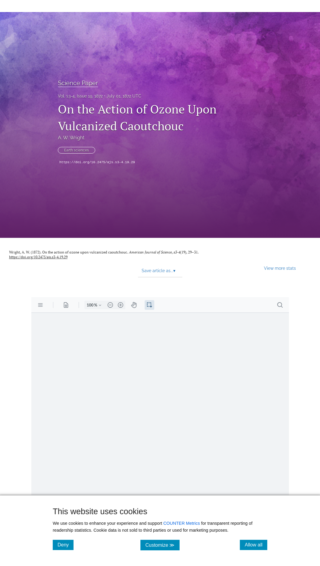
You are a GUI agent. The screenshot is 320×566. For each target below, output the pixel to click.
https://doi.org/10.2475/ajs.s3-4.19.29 (97, 162)
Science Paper (78, 83)
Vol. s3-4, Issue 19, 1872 (80, 96)
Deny (66, 544)
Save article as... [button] (158, 270)
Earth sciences (76, 150)
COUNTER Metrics (181, 523)
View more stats (280, 268)
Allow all (256, 544)
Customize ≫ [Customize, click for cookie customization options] (162, 545)
